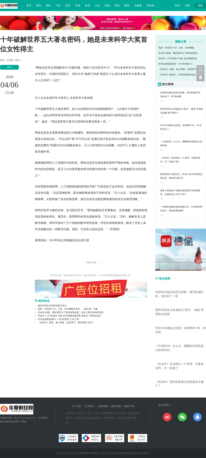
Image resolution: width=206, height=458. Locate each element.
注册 (187, 5)
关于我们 (77, 406)
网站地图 (116, 406)
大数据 (138, 5)
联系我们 (90, 406)
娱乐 (68, 5)
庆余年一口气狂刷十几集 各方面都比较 (177, 58)
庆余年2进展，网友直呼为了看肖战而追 (177, 53)
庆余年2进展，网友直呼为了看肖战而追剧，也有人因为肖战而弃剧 (70, 312)
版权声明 (129, 406)
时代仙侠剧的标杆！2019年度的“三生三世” (59, 319)
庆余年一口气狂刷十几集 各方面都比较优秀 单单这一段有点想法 (69, 316)
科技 (77, 5)
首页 (28, 5)
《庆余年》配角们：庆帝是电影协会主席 (178, 74)
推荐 (162, 182)
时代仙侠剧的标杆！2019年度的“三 (175, 64)
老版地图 (103, 406)
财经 (48, 5)
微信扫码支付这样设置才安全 (52, 305)
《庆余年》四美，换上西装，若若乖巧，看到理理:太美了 (66, 322)
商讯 (117, 5)
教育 (87, 5)
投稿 (200, 5)
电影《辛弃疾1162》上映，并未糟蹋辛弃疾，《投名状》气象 (68, 309)
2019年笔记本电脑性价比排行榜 (69, 240)
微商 (126, 5)
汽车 (58, 5)
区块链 (150, 5)
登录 (177, 5)
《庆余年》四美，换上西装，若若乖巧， (178, 69)
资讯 (38, 5)
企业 (97, 5)
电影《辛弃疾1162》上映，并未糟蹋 (176, 48)
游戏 (107, 5)
